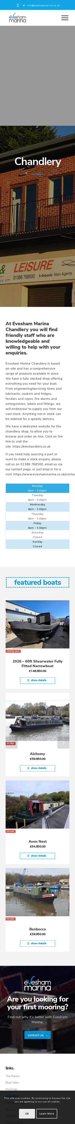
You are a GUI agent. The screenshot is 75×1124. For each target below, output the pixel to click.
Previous (12, 743)
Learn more (46, 1113)
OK (27, 1113)
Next (63, 743)
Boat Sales (12, 1082)
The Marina (12, 1076)
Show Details (36, 680)
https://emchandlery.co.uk (31, 446)
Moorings (11, 1089)
